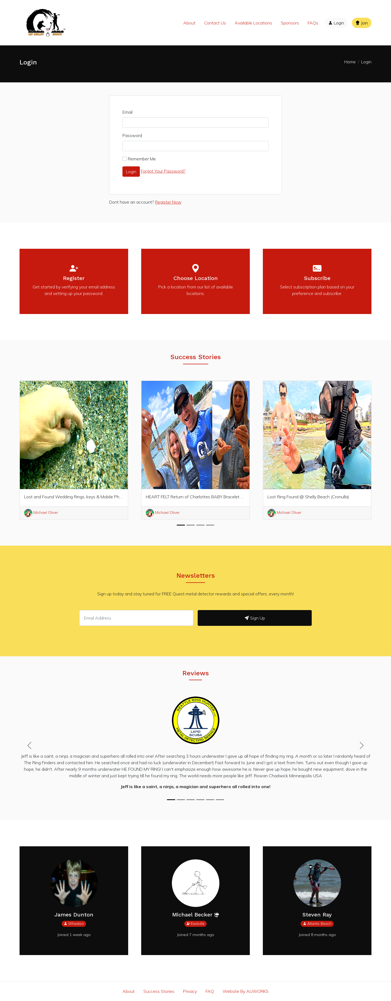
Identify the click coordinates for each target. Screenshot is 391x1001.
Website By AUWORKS (246, 991)
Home (350, 61)
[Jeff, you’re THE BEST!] (210, 800)
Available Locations (253, 23)
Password (132, 135)
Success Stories (158, 991)
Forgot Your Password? (163, 171)
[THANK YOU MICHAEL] (200, 800)
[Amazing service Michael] (191, 800)
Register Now (168, 202)
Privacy (190, 991)
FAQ (210, 991)
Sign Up (255, 618)
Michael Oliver (163, 512)
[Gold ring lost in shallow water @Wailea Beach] (220, 800)
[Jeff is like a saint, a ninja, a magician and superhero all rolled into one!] (171, 800)
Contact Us (215, 23)
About (189, 23)
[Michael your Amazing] (181, 800)
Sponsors (290, 23)
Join (361, 23)
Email (127, 112)
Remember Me (142, 158)
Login (336, 23)
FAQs (313, 23)
